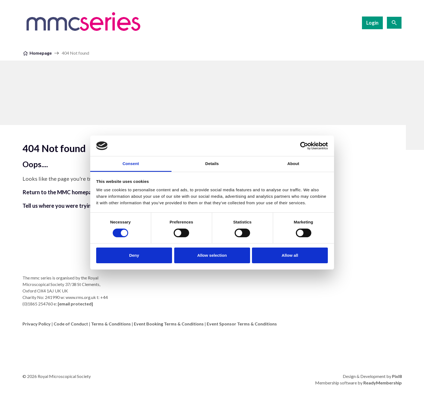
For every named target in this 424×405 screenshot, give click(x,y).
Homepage (41, 52)
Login (372, 23)
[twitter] (396, 337)
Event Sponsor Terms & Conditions (242, 323)
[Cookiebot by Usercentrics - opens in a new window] (304, 146)
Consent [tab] (130, 163)
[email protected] (75, 303)
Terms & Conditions (111, 323)
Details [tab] (212, 163)
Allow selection (212, 255)
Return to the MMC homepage (60, 192)
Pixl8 (397, 376)
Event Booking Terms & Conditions (169, 323)
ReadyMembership (382, 382)
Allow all (290, 255)
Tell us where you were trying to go (65, 205)
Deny (134, 255)
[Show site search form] (394, 23)
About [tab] (293, 163)
